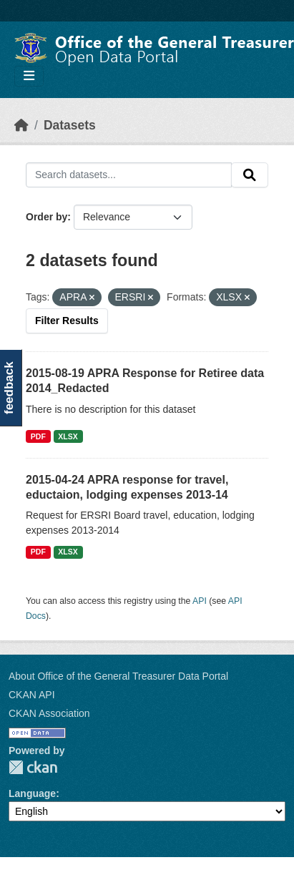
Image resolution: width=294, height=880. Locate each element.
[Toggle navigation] (29, 76)
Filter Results (67, 320)
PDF (38, 436)
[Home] (21, 125)
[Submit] (249, 175)
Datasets (70, 125)
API (199, 601)
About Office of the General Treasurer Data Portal (118, 676)
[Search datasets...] (129, 175)
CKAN (33, 767)
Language (32, 793)
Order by (46, 217)
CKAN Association (49, 713)
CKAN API (32, 694)
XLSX (67, 436)
